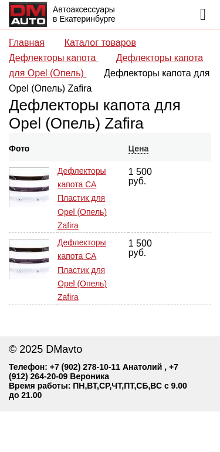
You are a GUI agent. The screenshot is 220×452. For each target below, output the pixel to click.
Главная (27, 43)
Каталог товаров (100, 43)
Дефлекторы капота (54, 58)
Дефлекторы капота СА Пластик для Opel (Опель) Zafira (82, 198)
